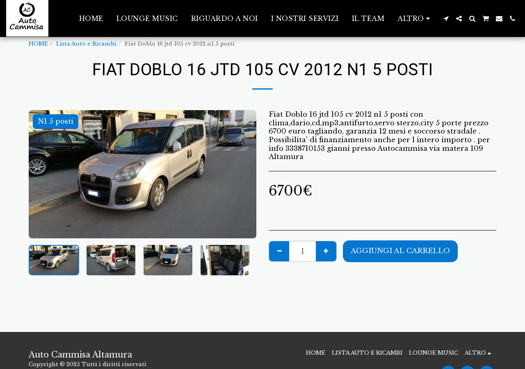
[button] (446, 18)
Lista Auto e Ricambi (86, 43)
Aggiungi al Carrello (400, 251)
